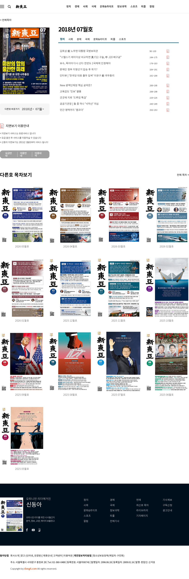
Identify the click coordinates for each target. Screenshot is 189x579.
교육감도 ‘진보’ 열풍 (70, 91)
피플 (143, 6)
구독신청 (167, 505)
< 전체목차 (5, 20)
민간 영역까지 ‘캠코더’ (72, 110)
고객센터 (57, 555)
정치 (68, 6)
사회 (85, 6)
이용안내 (23, 154)
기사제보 (167, 499)
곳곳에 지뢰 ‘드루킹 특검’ (73, 97)
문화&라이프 (107, 6)
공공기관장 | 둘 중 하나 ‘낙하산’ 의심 (79, 104)
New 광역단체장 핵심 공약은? (76, 85)
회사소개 (14, 555)
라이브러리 (142, 510)
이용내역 (38, 154)
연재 (138, 499)
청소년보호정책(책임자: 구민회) (108, 555)
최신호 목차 (142, 505)
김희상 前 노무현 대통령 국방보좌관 (79, 51)
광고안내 (167, 510)
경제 (77, 6)
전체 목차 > (183, 175)
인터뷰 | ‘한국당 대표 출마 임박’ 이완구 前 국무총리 (87, 75)
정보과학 (122, 6)
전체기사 (114, 521)
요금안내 (8, 154)
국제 (94, 6)
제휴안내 (47, 555)
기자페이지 (142, 515)
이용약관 (68, 555)
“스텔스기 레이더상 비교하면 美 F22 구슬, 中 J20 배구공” (90, 57)
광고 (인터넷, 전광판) (31, 555)
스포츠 (133, 6)
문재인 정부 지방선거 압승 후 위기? (78, 69)
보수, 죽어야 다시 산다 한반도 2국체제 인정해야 (85, 63)
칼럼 (152, 6)
